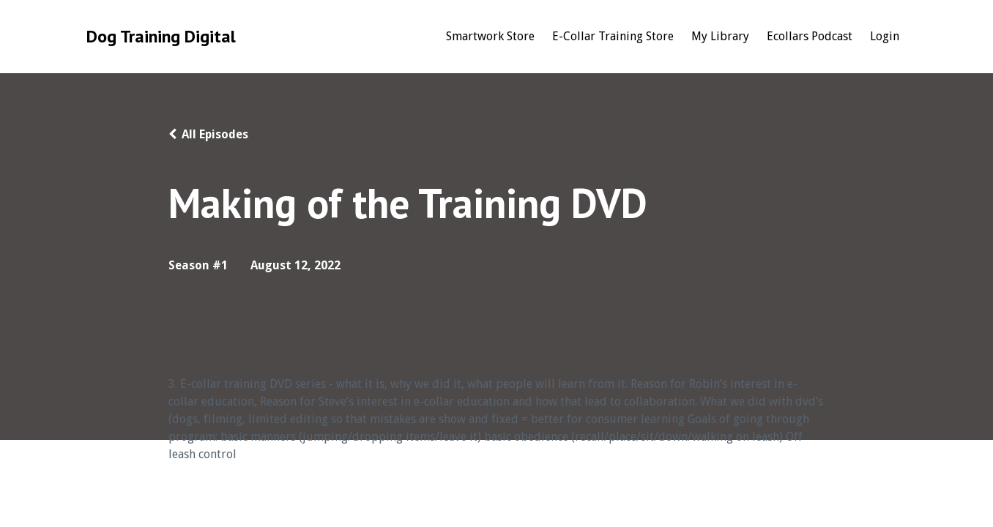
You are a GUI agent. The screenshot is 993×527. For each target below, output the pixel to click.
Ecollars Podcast (809, 36)
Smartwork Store (490, 36)
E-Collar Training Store (613, 36)
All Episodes (215, 134)
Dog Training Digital (161, 36)
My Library (720, 36)
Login (884, 36)
